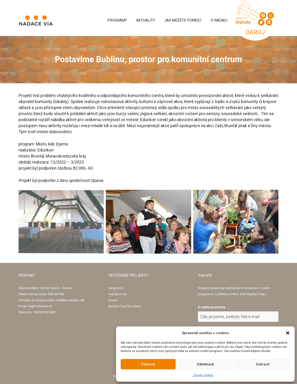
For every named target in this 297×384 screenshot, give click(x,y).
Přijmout (148, 364)
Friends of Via (117, 294)
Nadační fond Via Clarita (124, 306)
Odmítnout (205, 364)
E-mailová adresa (211, 307)
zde (81, 300)
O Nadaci (219, 20)
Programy (117, 20)
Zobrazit (263, 364)
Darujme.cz (115, 288)
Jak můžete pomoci (182, 20)
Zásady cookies (203, 375)
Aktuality (145, 20)
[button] (287, 333)
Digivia (112, 300)
